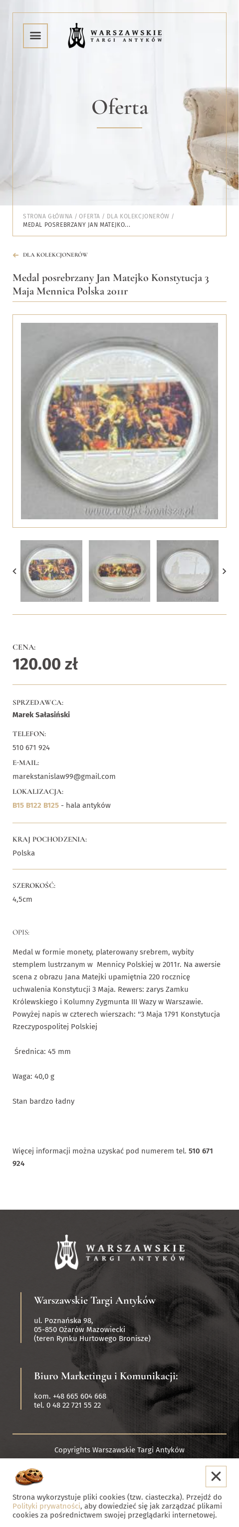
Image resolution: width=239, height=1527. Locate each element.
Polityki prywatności (46, 1506)
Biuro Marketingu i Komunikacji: (106, 1375)
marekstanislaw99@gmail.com (64, 776)
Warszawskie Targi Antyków (95, 1300)
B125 (51, 805)
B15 (18, 805)
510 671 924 (31, 747)
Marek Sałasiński (41, 714)
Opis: (20, 932)
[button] (14, 571)
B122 (33, 805)
